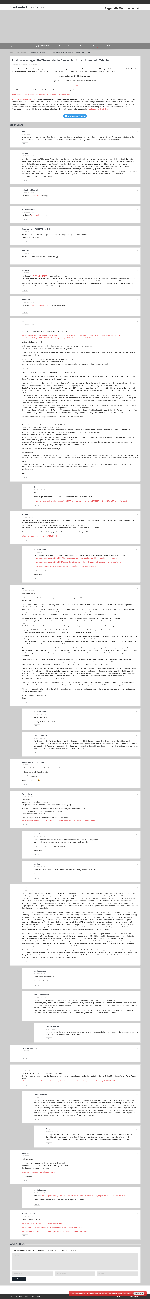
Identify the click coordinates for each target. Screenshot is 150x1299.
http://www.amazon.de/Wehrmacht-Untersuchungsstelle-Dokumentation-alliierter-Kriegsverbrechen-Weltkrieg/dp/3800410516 (68, 1081)
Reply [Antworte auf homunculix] (25, 1085)
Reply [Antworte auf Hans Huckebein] (25, 1236)
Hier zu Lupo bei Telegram (75, 116)
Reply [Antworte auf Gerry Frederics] (37, 753)
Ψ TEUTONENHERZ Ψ (39, 276)
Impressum (118, 1296)
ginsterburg (26, 299)
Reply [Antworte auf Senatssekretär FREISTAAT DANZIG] (25, 241)
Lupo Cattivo (57, 46)
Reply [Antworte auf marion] (25, 540)
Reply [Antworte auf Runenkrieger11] (25, 219)
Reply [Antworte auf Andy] (49, 1144)
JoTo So (75, 85)
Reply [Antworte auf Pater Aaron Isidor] (25, 1058)
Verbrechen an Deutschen (21, 99)
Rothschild (70, 46)
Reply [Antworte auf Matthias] (25, 1180)
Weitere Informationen (124, 1293)
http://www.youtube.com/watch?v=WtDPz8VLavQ (39, 536)
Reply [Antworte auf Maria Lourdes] (37, 578)
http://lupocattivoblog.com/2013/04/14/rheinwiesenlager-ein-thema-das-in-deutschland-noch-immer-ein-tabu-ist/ (76, 558)
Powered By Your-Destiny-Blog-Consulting (25, 1296)
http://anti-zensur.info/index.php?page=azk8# (39, 1172)
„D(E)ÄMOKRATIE (42, 46)
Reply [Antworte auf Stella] (25, 477)
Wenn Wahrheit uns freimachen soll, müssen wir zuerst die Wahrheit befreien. (41, 95)
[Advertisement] (75, 26)
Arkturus (25, 251)
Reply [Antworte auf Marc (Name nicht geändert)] (25, 784)
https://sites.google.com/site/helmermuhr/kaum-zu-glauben (44, 1223)
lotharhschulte (36, 196)
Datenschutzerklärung (131, 1296)
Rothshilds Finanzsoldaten (117, 46)
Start (14, 46)
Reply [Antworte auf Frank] (25, 961)
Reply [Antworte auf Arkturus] (25, 261)
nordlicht (26, 270)
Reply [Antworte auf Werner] (25, 180)
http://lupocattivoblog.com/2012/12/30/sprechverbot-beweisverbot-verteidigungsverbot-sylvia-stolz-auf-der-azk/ (83, 1196)
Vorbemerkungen (26, 46)
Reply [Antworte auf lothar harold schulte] (25, 200)
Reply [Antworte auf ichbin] (25, 144)
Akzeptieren (139, 1293)
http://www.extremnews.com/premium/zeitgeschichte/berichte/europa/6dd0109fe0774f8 (54, 1231)
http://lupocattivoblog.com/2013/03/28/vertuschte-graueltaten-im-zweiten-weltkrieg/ (65, 566)
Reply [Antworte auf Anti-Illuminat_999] (37, 1017)
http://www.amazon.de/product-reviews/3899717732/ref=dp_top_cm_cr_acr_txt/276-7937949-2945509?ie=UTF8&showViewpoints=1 (81, 501)
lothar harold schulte (30, 190)
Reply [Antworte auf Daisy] (25, 702)
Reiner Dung (27, 794)
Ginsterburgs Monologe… (40, 305)
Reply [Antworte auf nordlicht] (25, 290)
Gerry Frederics (40, 735)
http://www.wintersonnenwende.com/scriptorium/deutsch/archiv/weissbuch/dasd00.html (55, 1227)
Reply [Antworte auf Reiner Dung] (25, 824)
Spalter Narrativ (83, 46)
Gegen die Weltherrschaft (122, 8)
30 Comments (33, 64)
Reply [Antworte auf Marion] (37, 878)
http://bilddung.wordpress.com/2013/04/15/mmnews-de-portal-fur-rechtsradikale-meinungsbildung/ (59, 820)
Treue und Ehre (37, 215)
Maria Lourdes (23, 64)
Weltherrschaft (97, 46)
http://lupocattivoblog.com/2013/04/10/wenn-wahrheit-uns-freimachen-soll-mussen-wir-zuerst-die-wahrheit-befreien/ (77, 562)
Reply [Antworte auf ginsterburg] (25, 312)
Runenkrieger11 (28, 209)
